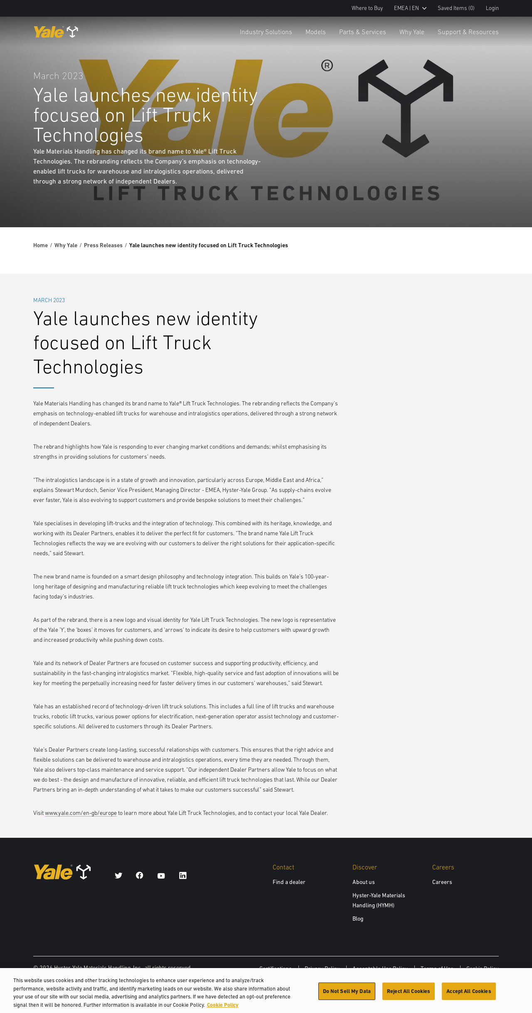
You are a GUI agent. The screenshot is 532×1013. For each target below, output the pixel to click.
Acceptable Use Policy (380, 968)
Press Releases (103, 245)
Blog (357, 918)
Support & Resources (468, 31)
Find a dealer (289, 882)
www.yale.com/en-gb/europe (81, 812)
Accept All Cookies (468, 995)
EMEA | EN (410, 8)
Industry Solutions (266, 31)
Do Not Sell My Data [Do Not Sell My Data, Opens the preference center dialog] (347, 995)
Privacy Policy (322, 968)
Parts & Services (362, 31)
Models (315, 31)
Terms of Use (437, 968)
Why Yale (411, 31)
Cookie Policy (482, 968)
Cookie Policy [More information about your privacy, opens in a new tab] (223, 1009)
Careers (442, 882)
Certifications (275, 968)
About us (363, 882)
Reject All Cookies (408, 995)
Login (492, 8)
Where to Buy (367, 8)
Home (40, 245)
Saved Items (456, 8)
